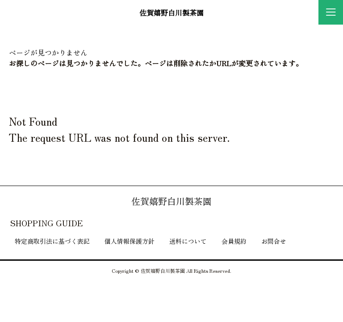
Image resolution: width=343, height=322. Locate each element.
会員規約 (234, 241)
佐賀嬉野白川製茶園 (171, 12)
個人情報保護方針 (130, 241)
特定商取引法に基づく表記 (52, 241)
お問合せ (273, 241)
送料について (188, 241)
